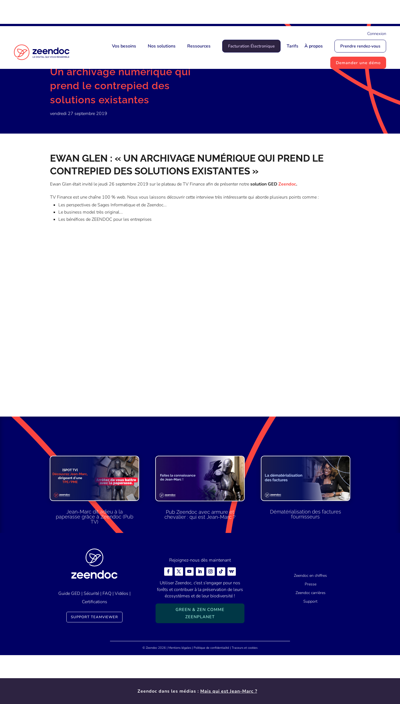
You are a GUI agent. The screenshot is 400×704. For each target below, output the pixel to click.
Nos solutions (162, 46)
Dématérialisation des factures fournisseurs (305, 563)
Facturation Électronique (251, 46)
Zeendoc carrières (311, 642)
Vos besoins (124, 46)
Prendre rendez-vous (360, 46)
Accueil (57, 90)
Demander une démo (358, 63)
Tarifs (292, 46)
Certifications (94, 651)
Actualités (78, 90)
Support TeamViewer (94, 665)
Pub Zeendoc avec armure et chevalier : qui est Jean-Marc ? (200, 563)
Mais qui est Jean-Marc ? (228, 13)
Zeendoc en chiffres (310, 624)
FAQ (106, 642)
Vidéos (121, 642)
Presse (310, 633)
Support (310, 650)
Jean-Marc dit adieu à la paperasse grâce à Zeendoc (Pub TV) (94, 566)
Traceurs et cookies (245, 697)
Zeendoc (287, 233)
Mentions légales (179, 697)
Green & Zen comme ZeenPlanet (200, 662)
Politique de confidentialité (211, 697)
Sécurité (91, 642)
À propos (313, 46)
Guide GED (69, 642)
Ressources (199, 46)
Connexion (376, 34)
